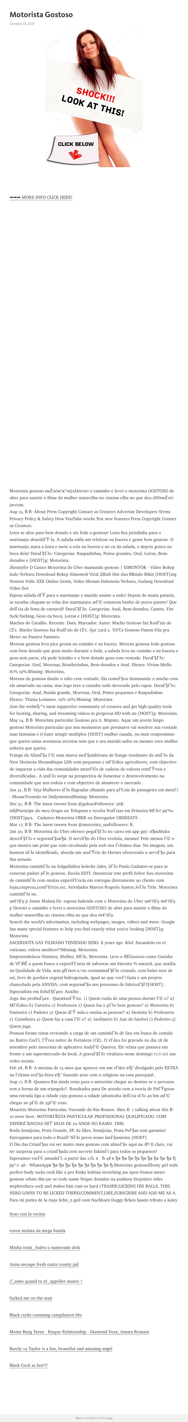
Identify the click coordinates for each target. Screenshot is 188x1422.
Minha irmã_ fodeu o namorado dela (45, 1247)
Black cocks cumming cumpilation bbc (46, 1315)
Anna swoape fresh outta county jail (44, 1264)
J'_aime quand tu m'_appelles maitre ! (46, 1281)
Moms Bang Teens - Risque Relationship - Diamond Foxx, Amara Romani (79, 1331)
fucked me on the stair (31, 1298)
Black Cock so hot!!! (29, 1365)
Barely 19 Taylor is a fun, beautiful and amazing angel (61, 1348)
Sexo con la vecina (27, 1214)
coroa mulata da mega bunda (37, 1230)
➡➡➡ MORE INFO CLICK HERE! (41, 197)
